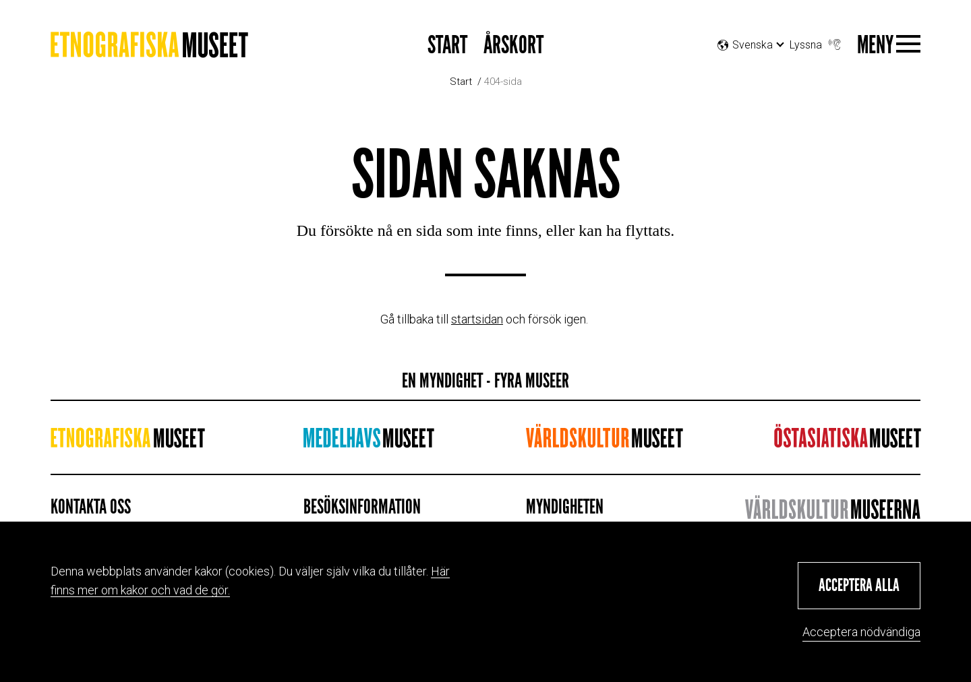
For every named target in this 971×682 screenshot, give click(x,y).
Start (447, 45)
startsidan (477, 319)
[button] (859, 585)
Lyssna (817, 41)
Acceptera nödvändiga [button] (861, 632)
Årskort (513, 45)
